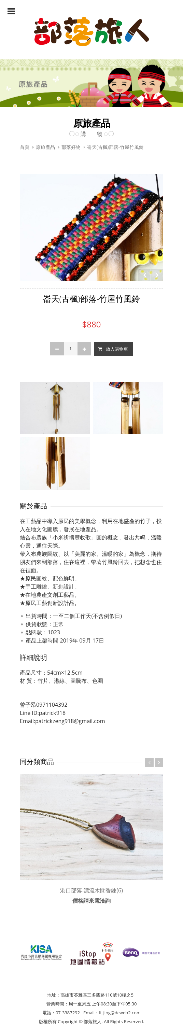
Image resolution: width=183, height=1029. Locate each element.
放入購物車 (117, 349)
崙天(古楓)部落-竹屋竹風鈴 (115, 147)
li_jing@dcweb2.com (120, 1013)
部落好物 (71, 147)
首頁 (24, 147)
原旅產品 (45, 147)
